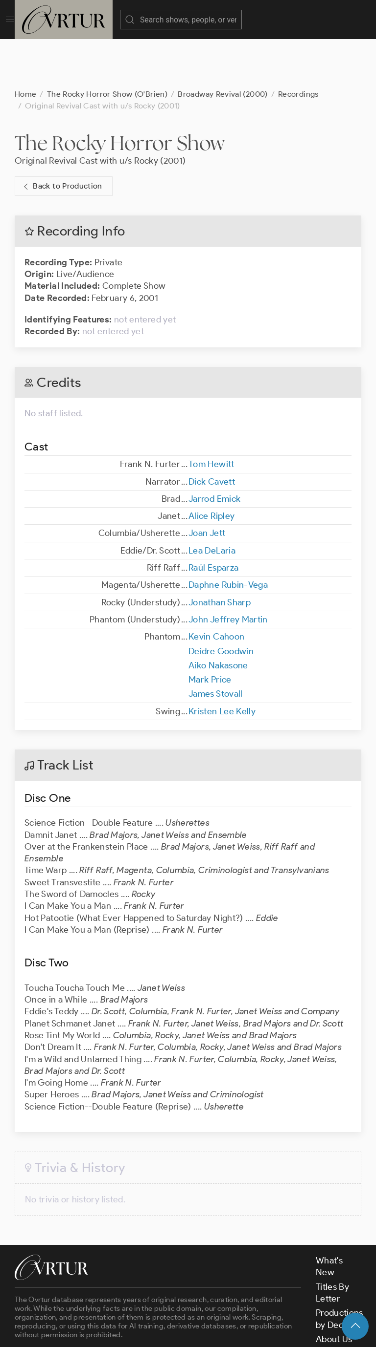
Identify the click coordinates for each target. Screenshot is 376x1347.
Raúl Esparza (213, 518)
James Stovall (215, 645)
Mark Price (210, 630)
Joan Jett (206, 484)
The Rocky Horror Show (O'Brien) (107, 45)
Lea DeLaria (211, 501)
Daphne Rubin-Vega (228, 536)
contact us (167, 1304)
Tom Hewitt (211, 415)
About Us (334, 1290)
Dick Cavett (211, 433)
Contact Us (338, 1304)
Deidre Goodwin (221, 602)
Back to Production (61, 137)
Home (25, 45)
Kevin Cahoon (216, 587)
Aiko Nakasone (218, 616)
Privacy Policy (245, 1331)
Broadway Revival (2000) (222, 45)
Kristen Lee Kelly (222, 662)
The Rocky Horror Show (120, 94)
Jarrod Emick (214, 450)
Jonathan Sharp (219, 553)
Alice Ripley (211, 467)
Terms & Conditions (172, 1331)
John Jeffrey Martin (228, 570)
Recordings (298, 45)
